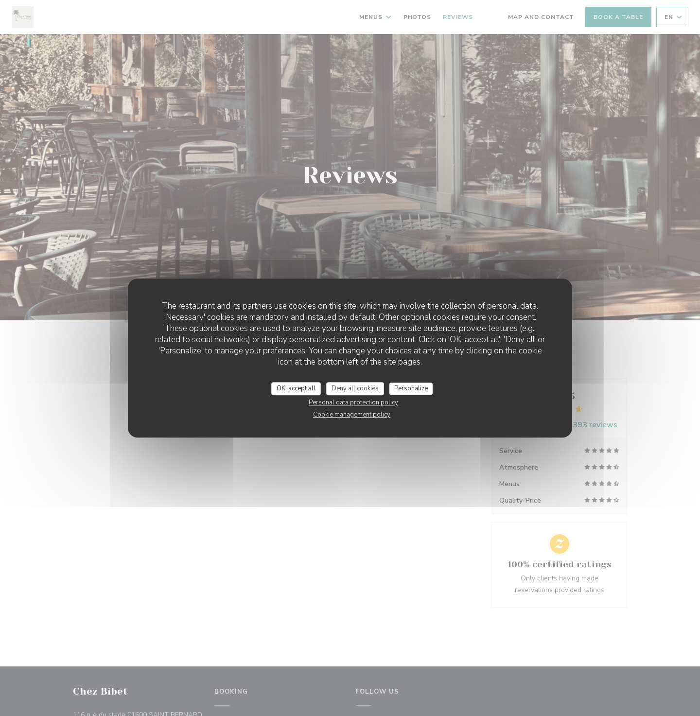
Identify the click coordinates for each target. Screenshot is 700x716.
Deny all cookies (355, 388)
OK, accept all (296, 388)
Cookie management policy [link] (351, 414)
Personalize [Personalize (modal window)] (411, 388)
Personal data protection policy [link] (353, 402)
